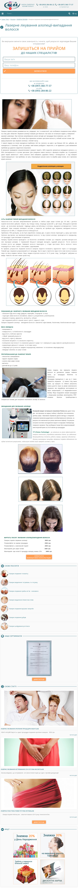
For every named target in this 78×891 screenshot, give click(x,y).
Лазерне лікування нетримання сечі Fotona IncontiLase (22, 768)
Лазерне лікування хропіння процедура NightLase (20, 728)
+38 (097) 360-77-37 (66, 4)
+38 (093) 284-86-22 (47, 4)
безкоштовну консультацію (39, 556)
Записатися (40, 70)
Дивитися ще (39, 678)
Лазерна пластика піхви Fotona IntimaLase (17, 810)
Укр (75, 14)
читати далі (73, 734)
